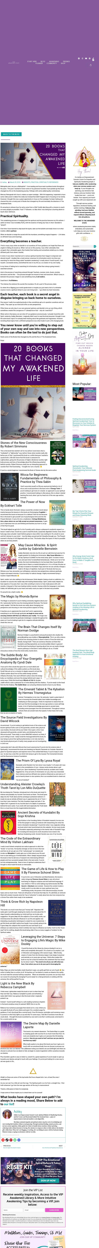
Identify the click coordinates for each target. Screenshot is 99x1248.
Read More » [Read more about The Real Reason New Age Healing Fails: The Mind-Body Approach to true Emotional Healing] (76, 661)
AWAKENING (54, 61)
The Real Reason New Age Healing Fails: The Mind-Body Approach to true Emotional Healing (83, 653)
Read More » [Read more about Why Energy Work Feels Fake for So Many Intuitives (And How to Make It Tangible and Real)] (76, 567)
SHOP (63, 63)
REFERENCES (53, 182)
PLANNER (39, 63)
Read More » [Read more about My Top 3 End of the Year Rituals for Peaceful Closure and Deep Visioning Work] (76, 520)
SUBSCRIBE (54, 1210)
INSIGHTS (27, 182)
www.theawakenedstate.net (10, 1135)
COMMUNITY (52, 63)
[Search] (95, 246)
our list (8, 1104)
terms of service (46, 1217)
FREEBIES (66, 61)
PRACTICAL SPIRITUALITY (40, 182)
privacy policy (56, 1217)
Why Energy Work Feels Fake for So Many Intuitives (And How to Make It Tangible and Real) (83, 559)
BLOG (43, 61)
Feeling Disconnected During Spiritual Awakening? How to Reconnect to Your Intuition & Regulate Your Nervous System (84, 422)
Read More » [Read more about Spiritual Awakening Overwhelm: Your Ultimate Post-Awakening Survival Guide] (76, 475)
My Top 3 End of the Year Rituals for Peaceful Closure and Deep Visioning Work (83, 513)
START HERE (32, 61)
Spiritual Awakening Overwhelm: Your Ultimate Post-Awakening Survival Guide (84, 468)
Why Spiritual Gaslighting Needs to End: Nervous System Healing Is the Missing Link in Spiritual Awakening (84, 606)
